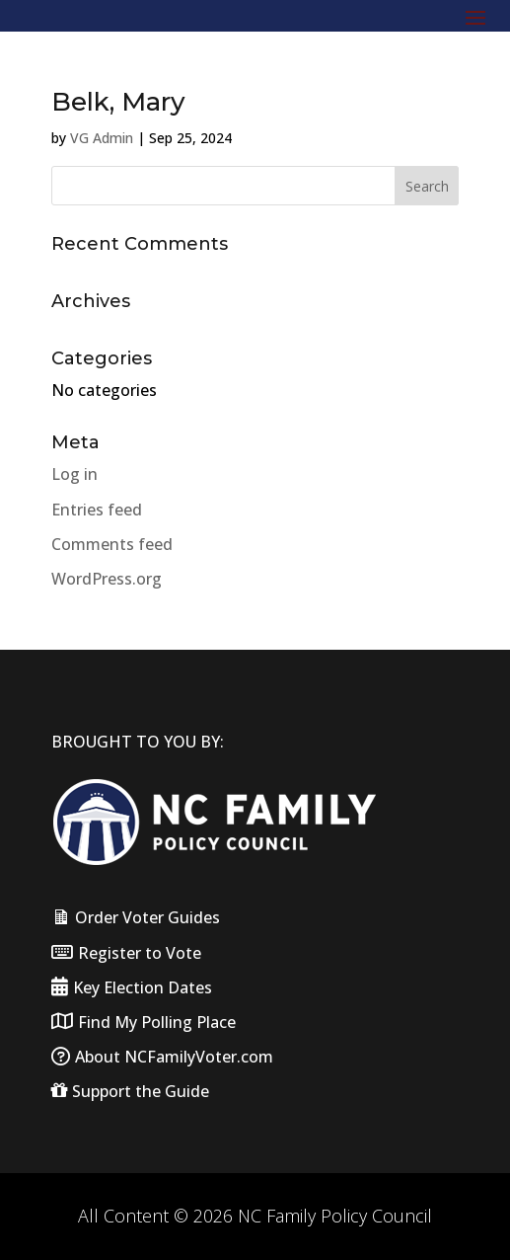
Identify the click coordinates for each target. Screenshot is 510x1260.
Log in (74, 474)
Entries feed (96, 509)
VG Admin (101, 137)
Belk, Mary (118, 102)
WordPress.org (106, 579)
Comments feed (112, 544)
